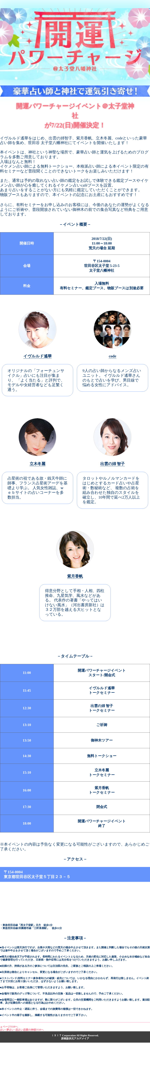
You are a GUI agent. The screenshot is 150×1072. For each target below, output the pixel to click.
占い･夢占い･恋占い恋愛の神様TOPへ (22, 1029)
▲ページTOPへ (9, 1026)
